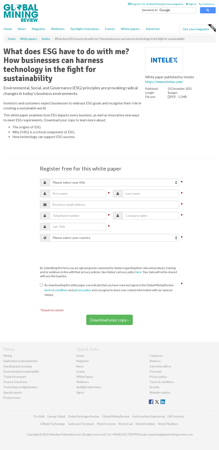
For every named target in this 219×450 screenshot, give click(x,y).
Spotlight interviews (84, 29)
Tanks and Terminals (81, 424)
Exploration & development (20, 361)
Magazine (38, 29)
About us (155, 361)
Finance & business (15, 382)
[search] (169, 10)
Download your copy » (109, 319)
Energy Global (56, 416)
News (80, 366)
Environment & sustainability (21, 371)
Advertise (153, 29)
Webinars (58, 29)
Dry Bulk (39, 416)
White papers (130, 29)
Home (8, 29)
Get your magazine (199, 28)
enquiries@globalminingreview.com (170, 434)
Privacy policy (158, 376)
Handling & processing (17, 366)
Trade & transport (14, 376)
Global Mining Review (116, 416)
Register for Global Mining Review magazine (155, 3)
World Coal (125, 424)
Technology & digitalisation (20, 387)
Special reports (12, 392)
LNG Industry (176, 416)
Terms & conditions (161, 382)
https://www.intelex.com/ (164, 82)
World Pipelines (168, 424)
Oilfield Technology (52, 424)
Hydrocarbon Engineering (148, 416)
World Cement (106, 424)
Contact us (206, 3)
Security (154, 387)
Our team (155, 371)
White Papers (84, 376)
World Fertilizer (145, 424)
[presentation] (74, 254)
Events (110, 29)
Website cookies (159, 392)
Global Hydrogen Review (84, 416)
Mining (7, 356)
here (138, 272)
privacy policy (82, 290)
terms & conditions (56, 290)
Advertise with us (160, 366)
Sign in (191, 3)
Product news (12, 397)
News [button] (22, 29)
